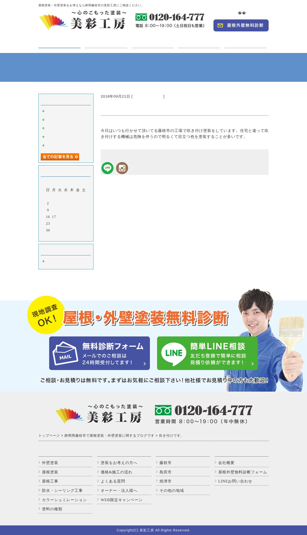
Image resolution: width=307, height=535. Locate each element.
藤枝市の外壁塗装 (148, 96)
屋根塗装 (50, 472)
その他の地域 (171, 490)
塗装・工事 (59, 43)
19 (66, 217)
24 (54, 223)
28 (78, 223)
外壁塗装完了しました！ (67, 112)
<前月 (56, 236)
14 (78, 210)
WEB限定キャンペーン (122, 500)
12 (66, 210)
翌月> (76, 236)
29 (84, 223)
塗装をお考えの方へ (119, 463)
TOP (235, 13)
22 (84, 217)
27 (72, 223)
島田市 (165, 472)
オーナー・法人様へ (119, 490)
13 (72, 210)
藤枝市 (165, 463)
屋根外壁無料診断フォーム (242, 472)
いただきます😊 (59, 129)
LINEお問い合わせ (235, 481)
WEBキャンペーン (246, 40)
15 (84, 210)
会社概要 (259, 13)
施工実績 (152, 40)
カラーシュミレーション (64, 500)
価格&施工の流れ (116, 472)
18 (60, 217)
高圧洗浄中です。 (61, 120)
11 (60, 210)
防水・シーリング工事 (62, 490)
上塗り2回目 (56, 137)
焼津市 (165, 481)
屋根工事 (50, 481)
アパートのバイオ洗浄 (65, 146)
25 (60, 223)
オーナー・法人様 (199, 40)
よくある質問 (113, 481)
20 (72, 217)
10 (54, 210)
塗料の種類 (52, 509)
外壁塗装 (50, 463)
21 (78, 217)
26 (66, 223)
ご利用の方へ (106, 40)
